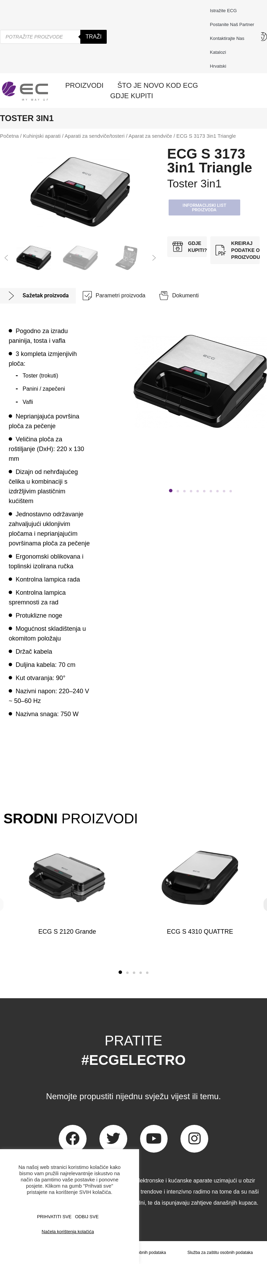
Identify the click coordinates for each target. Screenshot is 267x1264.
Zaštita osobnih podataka (142, 1252)
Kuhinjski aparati (41, 136)
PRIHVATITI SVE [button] (54, 1216)
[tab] (38, 296)
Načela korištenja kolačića (68, 1231)
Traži (94, 37)
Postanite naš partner (232, 24)
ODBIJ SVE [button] (87, 1216)
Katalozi (218, 52)
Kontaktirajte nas (229, 38)
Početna (9, 136)
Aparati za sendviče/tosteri (95, 136)
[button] (6, 258)
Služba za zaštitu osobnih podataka (220, 1252)
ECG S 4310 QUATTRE (200, 931)
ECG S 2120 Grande (67, 931)
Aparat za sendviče (150, 136)
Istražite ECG (223, 10)
